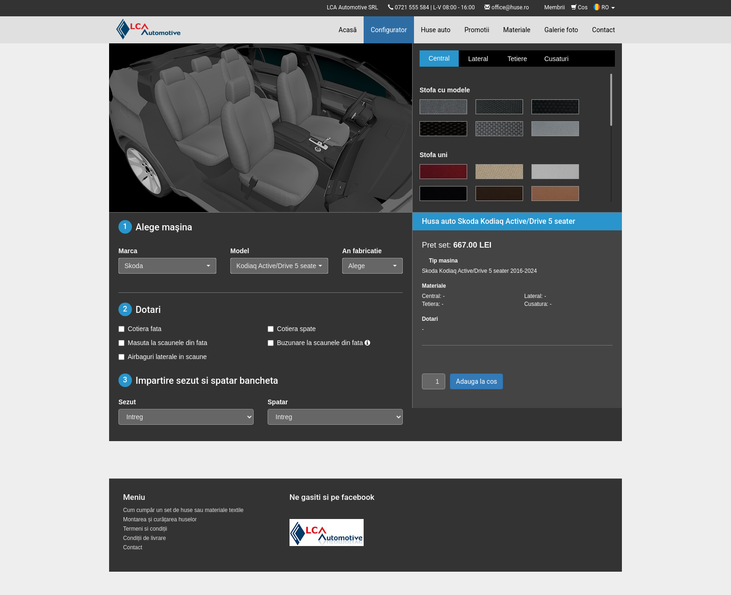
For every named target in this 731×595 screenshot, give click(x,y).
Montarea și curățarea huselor (160, 519)
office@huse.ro (510, 7)
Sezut (127, 402)
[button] (167, 266)
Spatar (278, 402)
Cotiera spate (292, 328)
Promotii (476, 30)
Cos (579, 7)
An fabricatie (362, 251)
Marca (127, 251)
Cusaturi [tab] (556, 58)
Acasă (347, 30)
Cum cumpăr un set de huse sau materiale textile (183, 510)
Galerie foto (561, 30)
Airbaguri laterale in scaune (162, 356)
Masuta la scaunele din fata (162, 342)
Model (239, 251)
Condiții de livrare (144, 538)
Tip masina (443, 260)
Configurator (389, 30)
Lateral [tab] (478, 58)
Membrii (555, 7)
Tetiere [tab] (517, 58)
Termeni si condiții (145, 529)
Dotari (430, 319)
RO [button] (604, 7)
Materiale (516, 30)
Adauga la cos (476, 381)
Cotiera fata (139, 328)
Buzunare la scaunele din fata (319, 342)
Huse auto (436, 30)
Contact (603, 30)
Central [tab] (438, 58)
